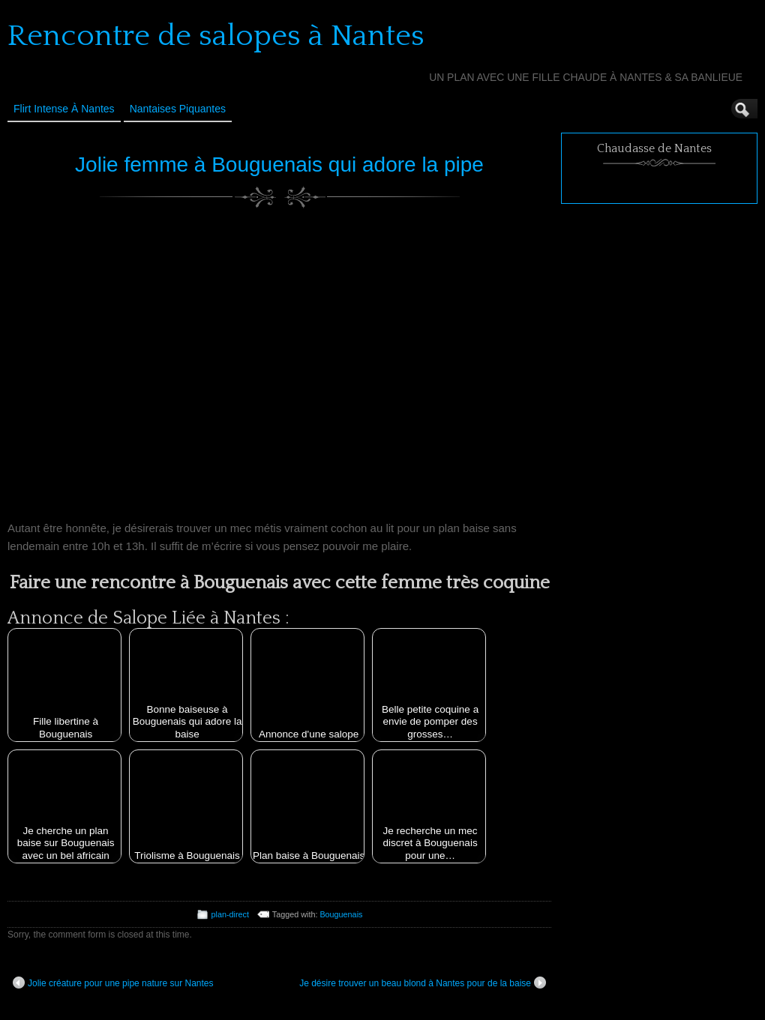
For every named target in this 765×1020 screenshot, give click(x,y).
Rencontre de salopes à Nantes (216, 35)
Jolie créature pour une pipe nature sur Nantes (113, 983)
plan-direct (230, 914)
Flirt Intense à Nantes (64, 109)
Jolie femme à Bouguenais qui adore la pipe (279, 164)
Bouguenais (341, 914)
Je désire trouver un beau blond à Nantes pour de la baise (422, 983)
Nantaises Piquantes (178, 109)
